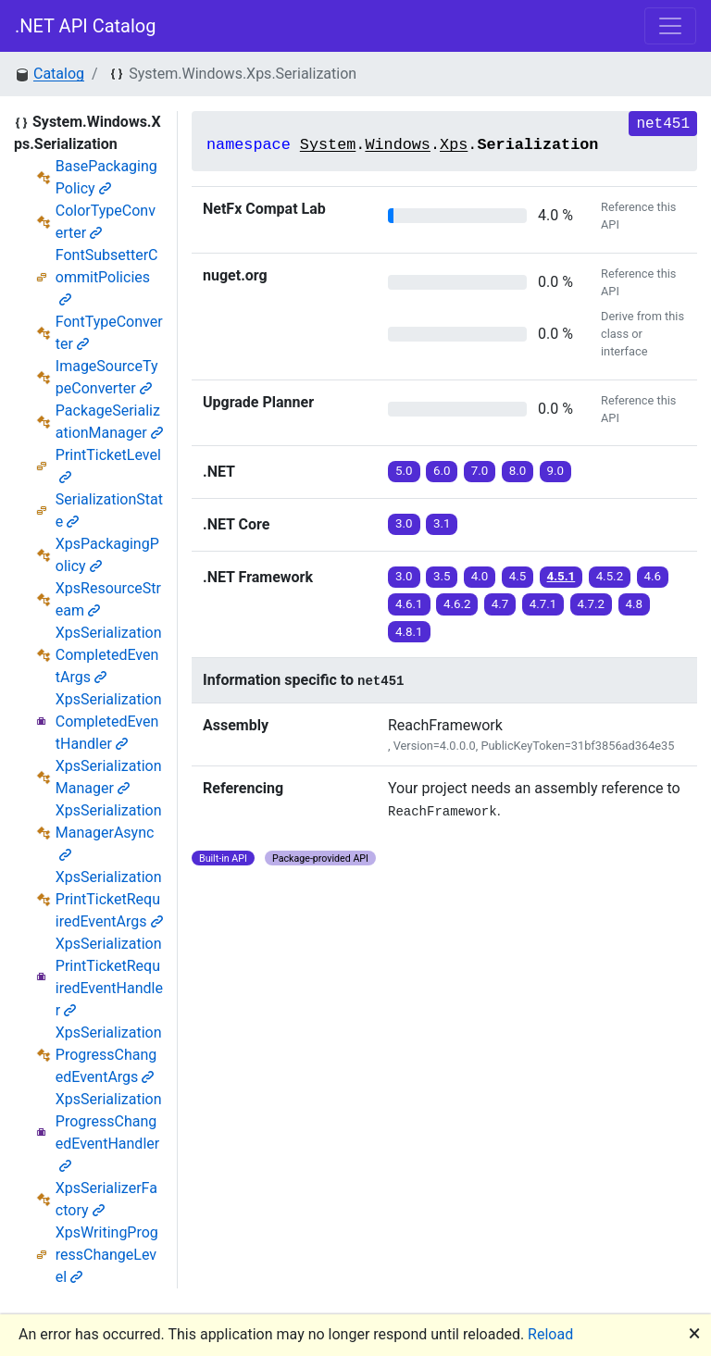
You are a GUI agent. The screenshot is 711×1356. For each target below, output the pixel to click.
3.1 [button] (442, 523)
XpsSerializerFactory (106, 1199)
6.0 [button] (442, 471)
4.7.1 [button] (543, 604)
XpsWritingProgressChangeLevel (107, 1255)
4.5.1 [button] (561, 576)
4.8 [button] (634, 604)
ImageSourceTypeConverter (107, 377)
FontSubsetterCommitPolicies (107, 276)
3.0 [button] (404, 523)
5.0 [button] (404, 471)
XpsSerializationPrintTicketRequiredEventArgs (109, 899)
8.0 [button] (518, 471)
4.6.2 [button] (457, 604)
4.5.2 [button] (610, 576)
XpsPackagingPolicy (107, 555)
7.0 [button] (480, 471)
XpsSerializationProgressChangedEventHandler (109, 1131)
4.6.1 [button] (409, 604)
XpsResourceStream (108, 599)
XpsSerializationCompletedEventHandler (109, 721)
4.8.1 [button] (409, 632)
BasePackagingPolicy (106, 177)
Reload (550, 1334)
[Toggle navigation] (670, 25)
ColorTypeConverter (106, 222)
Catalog (58, 73)
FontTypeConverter (109, 333)
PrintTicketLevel (108, 465)
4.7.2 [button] (591, 604)
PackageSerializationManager (109, 422)
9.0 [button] (556, 471)
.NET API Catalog (85, 26)
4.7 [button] (500, 604)
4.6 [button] (653, 576)
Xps (454, 145)
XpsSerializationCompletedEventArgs (109, 655)
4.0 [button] (480, 576)
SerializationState (109, 510)
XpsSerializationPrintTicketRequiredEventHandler (109, 977)
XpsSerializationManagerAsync (109, 832)
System (328, 145)
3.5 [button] (442, 576)
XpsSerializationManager (109, 777)
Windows (397, 145)
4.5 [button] (518, 576)
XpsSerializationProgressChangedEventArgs (109, 1055)
